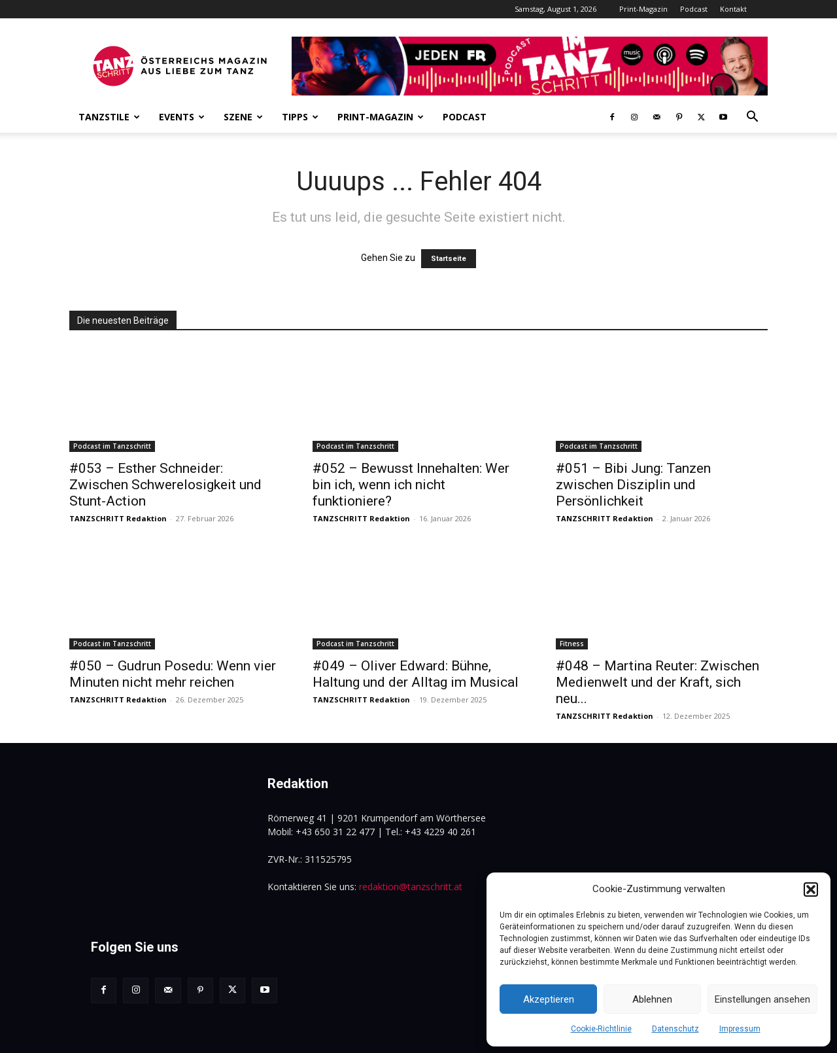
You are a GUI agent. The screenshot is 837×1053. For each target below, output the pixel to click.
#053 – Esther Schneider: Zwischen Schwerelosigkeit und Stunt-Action (165, 484)
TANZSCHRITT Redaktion (118, 518)
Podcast (694, 9)
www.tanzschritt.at (164, 1017)
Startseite (448, 258)
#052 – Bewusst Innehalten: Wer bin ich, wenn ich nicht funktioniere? (411, 484)
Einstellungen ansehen (762, 999)
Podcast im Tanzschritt (112, 446)
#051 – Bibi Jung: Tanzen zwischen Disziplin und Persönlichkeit (633, 484)
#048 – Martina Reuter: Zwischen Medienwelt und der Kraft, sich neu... (657, 682)
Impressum (739, 1028)
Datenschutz (675, 1028)
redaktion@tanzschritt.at (410, 886)
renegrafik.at (292, 1017)
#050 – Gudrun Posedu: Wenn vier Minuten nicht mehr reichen (172, 674)
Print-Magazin (643, 9)
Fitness (572, 643)
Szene (243, 117)
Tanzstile (109, 117)
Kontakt (733, 9)
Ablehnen (652, 999)
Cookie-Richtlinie (601, 1028)
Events (182, 117)
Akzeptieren (548, 999)
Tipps (300, 117)
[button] (810, 889)
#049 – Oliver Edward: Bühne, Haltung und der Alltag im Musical (416, 674)
